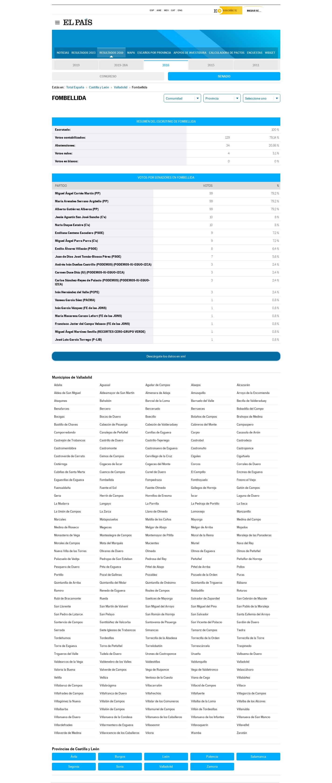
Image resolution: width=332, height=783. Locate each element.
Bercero (105, 409)
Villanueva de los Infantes (207, 718)
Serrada (59, 631)
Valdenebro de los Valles (115, 662)
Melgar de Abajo (156, 528)
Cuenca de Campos (112, 472)
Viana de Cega (200, 678)
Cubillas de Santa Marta (69, 472)
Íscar (194, 496)
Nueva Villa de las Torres (70, 551)
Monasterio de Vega (67, 536)
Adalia (58, 385)
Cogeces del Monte (157, 464)
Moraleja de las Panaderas (254, 536)
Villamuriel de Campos (160, 710)
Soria (119, 767)
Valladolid (243, 662)
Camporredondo (64, 433)
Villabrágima (108, 686)
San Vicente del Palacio (206, 623)
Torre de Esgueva (65, 646)
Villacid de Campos (203, 686)
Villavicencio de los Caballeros (119, 733)
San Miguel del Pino (204, 607)
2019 (76, 66)
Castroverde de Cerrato (69, 457)
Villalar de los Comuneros (162, 702)
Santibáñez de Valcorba (115, 623)
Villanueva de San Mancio (253, 718)
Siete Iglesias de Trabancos (118, 631)
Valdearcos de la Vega (68, 662)
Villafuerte (198, 694)
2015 (211, 66)
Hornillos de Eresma (158, 496)
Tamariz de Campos (204, 631)
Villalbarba (61, 710)
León (166, 757)
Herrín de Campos (111, 496)
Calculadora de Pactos (226, 53)
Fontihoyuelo (199, 480)
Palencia (212, 757)
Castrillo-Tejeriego (157, 441)
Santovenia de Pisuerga (160, 623)
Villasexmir (152, 725)
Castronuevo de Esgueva (161, 449)
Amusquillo (198, 393)
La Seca (242, 504)
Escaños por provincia (154, 53)
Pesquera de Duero (66, 567)
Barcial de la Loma (157, 401)
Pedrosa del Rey (156, 559)
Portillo (58, 575)
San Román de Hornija (160, 615)
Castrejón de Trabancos (69, 441)
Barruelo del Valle (202, 401)
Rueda (104, 599)
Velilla (58, 678)
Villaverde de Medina (67, 733)
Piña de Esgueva (110, 567)
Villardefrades (63, 725)
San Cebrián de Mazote (252, 599)
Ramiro (59, 591)
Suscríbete (233, 11)
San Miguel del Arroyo (159, 607)
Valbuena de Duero (249, 654)
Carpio (195, 433)
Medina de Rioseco (66, 528)
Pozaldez (151, 575)
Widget (270, 53)
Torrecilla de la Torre (250, 638)
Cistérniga (60, 464)
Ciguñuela (243, 457)
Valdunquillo (199, 662)
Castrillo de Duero (111, 441)
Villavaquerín (199, 725)
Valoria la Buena (64, 670)
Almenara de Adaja (157, 393)
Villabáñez (243, 678)
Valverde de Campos (113, 670)
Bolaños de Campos (204, 417)
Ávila (74, 757)
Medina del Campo (249, 520)
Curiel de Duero (155, 472)
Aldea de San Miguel (67, 393)
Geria (57, 496)
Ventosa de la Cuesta (159, 678)
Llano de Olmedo (156, 512)
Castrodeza (244, 441)
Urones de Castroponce (160, 654)
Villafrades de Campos (68, 694)
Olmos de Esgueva (203, 551)
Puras (240, 575)
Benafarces (61, 409)
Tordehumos (62, 638)
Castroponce (245, 449)
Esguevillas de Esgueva (69, 480)
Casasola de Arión (248, 433)
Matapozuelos (109, 520)
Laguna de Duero (248, 496)
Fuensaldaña (62, 488)
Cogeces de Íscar (111, 464)
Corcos (195, 464)
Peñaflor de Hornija (249, 559)
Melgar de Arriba (202, 528)
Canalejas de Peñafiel (114, 433)
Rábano (242, 583)
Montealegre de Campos (116, 536)
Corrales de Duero (249, 464)
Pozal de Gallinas (111, 575)
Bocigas (59, 417)
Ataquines (60, 401)
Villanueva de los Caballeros (163, 718)
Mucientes (152, 544)
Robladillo (197, 591)
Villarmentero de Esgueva (116, 725)
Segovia (73, 767)
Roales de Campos (157, 591)
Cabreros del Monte (204, 425)
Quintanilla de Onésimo (160, 583)
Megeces (106, 528)
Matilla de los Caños (158, 520)
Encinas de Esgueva (250, 472)
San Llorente (62, 607)
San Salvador (200, 615)
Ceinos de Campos (112, 457)
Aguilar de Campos (157, 385)
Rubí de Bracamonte (67, 599)
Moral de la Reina (202, 536)
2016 (166, 66)
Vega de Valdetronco (204, 670)
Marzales (60, 520)
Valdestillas (152, 662)
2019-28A (121, 66)
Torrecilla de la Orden (205, 638)
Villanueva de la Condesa (116, 718)
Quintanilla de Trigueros (206, 583)
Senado (224, 77)
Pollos (241, 567)
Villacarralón (153, 686)
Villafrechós (153, 694)
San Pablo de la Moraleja (253, 607)
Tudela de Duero (110, 654)
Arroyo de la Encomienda (253, 393)
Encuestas (254, 53)
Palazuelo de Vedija (66, 559)
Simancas (151, 631)
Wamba (196, 733)
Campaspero (245, 425)
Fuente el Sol (108, 488)
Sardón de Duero (248, 623)
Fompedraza (153, 480)
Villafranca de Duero (113, 694)
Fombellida (107, 480)
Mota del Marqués (111, 544)
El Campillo (198, 472)
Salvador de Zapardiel (205, 599)
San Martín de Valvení (114, 607)
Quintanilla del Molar (113, 583)
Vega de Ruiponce (157, 670)
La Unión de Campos (67, 512)
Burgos (120, 757)
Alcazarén (243, 385)
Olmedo (150, 551)
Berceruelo (152, 409)
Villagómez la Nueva (67, 702)
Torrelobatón (153, 646)
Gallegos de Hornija (203, 488)
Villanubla (243, 710)
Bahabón (105, 401)
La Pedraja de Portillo (205, 504)
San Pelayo (107, 615)
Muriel (195, 544)
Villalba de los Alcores (251, 702)
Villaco (241, 686)
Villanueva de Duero (67, 718)
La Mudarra (61, 504)
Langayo (105, 504)
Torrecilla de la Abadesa (161, 638)
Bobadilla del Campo (250, 409)
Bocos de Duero (110, 417)
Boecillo (150, 417)
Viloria (149, 733)
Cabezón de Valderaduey (161, 425)
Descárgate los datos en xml (166, 357)
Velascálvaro (245, 670)
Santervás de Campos (68, 623)
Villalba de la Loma (203, 702)
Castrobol (197, 441)
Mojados (242, 528)
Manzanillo (244, 512)
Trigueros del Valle (66, 654)
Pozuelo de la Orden (204, 575)
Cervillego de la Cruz (158, 457)
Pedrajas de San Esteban (116, 559)
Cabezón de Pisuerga (113, 425)
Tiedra (241, 631)
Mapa (131, 53)
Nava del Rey (245, 544)
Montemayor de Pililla (159, 536)
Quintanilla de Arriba (67, 583)
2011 (256, 66)
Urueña (196, 654)
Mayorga (196, 520)
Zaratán (242, 733)
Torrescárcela (200, 646)
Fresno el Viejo (246, 480)
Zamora (212, 767)
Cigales (196, 457)
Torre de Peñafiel (111, 646)
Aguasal (105, 385)
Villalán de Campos (112, 702)
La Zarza (105, 512)
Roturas (242, 591)
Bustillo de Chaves (66, 425)
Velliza (104, 678)
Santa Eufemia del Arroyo (253, 615)
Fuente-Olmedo (155, 488)
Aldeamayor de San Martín (117, 393)
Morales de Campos (67, 544)
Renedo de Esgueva (112, 591)
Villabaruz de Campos (68, 686)
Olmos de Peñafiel (248, 551)
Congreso (108, 77)
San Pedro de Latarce (68, 615)
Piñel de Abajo (154, 567)
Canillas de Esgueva (158, 433)
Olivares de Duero (111, 551)
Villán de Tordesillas (204, 710)
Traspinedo (244, 646)
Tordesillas (107, 638)
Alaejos (196, 385)
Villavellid (243, 725)
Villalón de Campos (112, 710)
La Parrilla (152, 504)
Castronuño (198, 449)
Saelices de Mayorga (159, 599)
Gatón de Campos (248, 488)
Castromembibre (65, 449)
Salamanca (258, 757)
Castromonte (108, 449)
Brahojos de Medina (250, 417)
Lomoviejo (198, 512)
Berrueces (198, 409)
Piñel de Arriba (200, 567)
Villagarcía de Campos (251, 694)
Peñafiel (196, 559)
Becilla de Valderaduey (252, 401)
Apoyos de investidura (190, 53)
